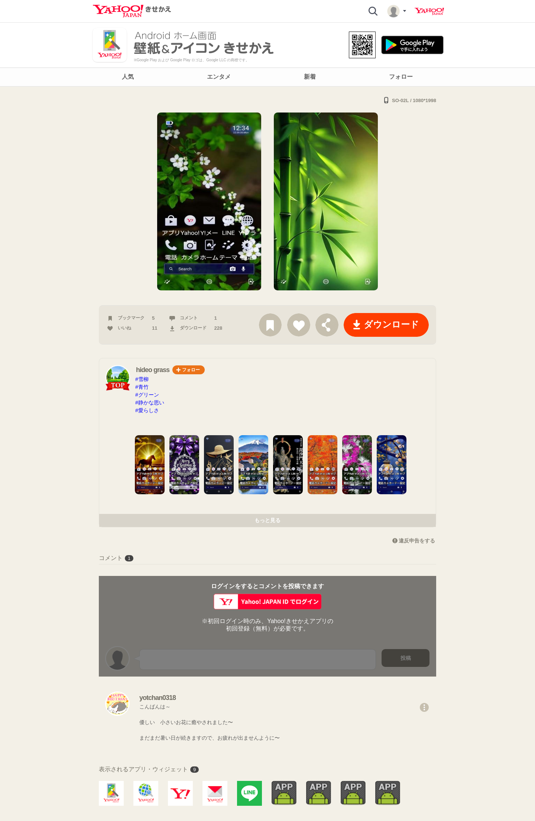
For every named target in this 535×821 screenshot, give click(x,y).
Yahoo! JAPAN (429, 11)
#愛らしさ (147, 410)
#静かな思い (149, 402)
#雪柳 (142, 379)
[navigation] (267, 77)
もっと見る (267, 520)
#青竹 (142, 387)
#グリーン (147, 395)
